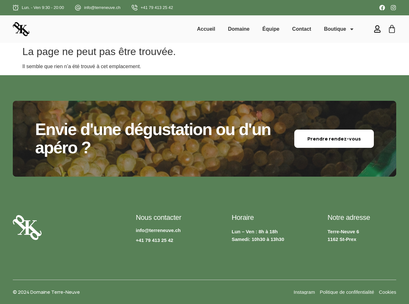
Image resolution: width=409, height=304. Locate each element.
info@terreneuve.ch (102, 7)
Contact (302, 29)
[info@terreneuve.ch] (78, 8)
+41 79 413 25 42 (157, 7)
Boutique (339, 29)
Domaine (239, 29)
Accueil (206, 29)
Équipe (271, 29)
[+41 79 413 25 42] (134, 8)
